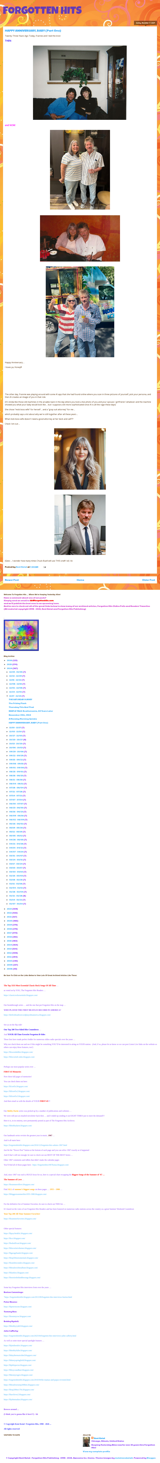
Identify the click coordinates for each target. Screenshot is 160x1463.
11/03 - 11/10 (15, 731)
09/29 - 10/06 (16, 751)
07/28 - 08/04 (16, 787)
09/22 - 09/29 (16, 755)
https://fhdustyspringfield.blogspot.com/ (20, 1360)
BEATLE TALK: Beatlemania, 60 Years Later (31, 710)
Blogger (151, 1457)
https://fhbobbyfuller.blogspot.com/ (18, 1350)
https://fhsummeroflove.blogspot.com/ (19, 1184)
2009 (10, 964)
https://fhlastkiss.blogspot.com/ (16, 1273)
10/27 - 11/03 (15, 735)
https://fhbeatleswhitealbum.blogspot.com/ (21, 1268)
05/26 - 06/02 (16, 823)
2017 (9, 932)
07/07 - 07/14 (16, 799)
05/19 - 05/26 (16, 827)
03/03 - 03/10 (16, 871)
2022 (9, 912)
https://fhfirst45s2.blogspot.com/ (17, 1091)
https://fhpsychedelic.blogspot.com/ (18, 1233)
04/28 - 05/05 (16, 839)
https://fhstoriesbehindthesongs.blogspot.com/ (22, 1277)
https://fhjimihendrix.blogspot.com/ (18, 1345)
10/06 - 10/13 (16, 747)
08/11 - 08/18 (16, 779)
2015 (9, 940)
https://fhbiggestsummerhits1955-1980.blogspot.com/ (25, 1194)
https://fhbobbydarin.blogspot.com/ (18, 1126)
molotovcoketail (124, 1457)
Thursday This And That (21, 707)
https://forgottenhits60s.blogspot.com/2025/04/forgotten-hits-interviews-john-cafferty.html (40, 1336)
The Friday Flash (17, 703)
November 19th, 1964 (20, 714)
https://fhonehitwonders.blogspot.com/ (19, 1263)
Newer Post (12, 579)
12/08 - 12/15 (15, 683)
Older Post (148, 579)
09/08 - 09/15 (16, 763)
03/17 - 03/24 (16, 863)
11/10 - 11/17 (15, 727)
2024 (9, 668)
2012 (9, 952)
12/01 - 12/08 (16, 687)
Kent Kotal (99, 1438)
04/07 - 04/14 (16, 851)
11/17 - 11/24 (15, 695)
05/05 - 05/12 (16, 835)
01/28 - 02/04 (16, 891)
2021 (9, 916)
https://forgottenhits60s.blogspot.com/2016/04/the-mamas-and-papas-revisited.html (37, 1380)
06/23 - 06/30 (16, 807)
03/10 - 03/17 (16, 867)
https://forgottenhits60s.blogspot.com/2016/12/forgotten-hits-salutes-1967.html (35, 1145)
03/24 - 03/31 (16, 859)
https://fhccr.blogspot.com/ (14, 1238)
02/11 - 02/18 (15, 883)
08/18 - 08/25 (16, 775)
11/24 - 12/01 (15, 691)
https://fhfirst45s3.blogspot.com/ (17, 1096)
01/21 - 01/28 (16, 895)
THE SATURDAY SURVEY (20, 699)
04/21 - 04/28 (16, 843)
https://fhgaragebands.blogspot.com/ (18, 1253)
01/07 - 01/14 (16, 903)
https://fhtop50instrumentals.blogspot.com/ (21, 1258)
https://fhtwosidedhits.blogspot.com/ (18, 1052)
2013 (9, 948)
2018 (9, 928)
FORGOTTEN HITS (42, 11)
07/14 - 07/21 (15, 795)
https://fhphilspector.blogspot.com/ (18, 1365)
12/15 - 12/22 (15, 679)
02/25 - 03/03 (16, 875)
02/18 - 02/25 (16, 879)
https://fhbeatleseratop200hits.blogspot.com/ (21, 1385)
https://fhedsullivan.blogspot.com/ (17, 1243)
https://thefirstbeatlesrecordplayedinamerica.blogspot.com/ (27, 1015)
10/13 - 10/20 (16, 743)
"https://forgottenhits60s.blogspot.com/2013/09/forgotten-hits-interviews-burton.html (38, 1297)
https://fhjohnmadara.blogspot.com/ (18, 1399)
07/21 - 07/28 (16, 791)
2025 (9, 664)
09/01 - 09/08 (16, 767)
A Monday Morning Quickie (23, 718)
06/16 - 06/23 (16, 811)
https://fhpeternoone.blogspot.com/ (18, 1307)
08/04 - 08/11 (16, 783)
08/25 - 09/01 (16, 771)
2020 (9, 920)
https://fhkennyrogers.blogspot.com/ (18, 1375)
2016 (9, 936)
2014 (9, 944)
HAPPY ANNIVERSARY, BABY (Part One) (28, 722)
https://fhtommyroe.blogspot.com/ (17, 1316)
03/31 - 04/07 (16, 855)
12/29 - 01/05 (16, 671)
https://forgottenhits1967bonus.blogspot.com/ (50, 1165)
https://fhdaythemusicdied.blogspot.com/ (20, 1355)
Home (80, 579)
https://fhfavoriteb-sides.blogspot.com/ (19, 1057)
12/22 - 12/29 (15, 675)
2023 (9, 908)
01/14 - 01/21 (15, 899)
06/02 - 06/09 (16, 819)
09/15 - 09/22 (16, 759)
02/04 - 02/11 (16, 887)
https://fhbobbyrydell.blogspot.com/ (18, 1326)
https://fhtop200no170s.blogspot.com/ (19, 1390)
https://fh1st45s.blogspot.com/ (16, 1086)
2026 (9, 660)
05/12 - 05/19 (16, 831)
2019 (9, 924)
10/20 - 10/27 (16, 739)
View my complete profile (96, 1451)
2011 (9, 956)
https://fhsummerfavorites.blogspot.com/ (20, 1219)
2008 (10, 968)
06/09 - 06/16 (16, 815)
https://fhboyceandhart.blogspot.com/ (19, 1370)
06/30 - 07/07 (16, 803)
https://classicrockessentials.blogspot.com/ (21, 995)
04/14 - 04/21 (16, 847)
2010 (9, 960)
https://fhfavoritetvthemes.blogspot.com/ (20, 1248)
